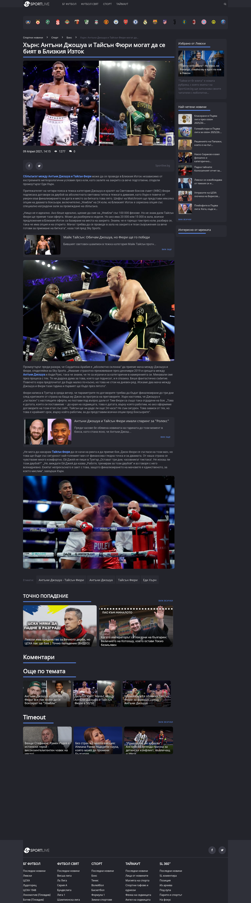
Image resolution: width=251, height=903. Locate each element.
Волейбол (97, 885)
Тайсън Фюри (61, 452)
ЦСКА (26, 880)
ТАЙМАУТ (132, 864)
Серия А (62, 885)
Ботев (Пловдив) (33, 899)
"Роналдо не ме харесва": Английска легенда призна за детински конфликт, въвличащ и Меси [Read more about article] (148, 748)
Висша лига (64, 875)
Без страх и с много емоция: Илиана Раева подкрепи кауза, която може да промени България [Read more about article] (97, 748)
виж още (167, 249)
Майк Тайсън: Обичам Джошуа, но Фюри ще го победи (106, 237)
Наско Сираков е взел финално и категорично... (207, 158)
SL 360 (165, 863)
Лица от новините (136, 875)
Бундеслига (64, 890)
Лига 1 (61, 895)
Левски (27, 875)
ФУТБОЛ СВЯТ (68, 864)
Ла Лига (62, 880)
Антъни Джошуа (34, 374)
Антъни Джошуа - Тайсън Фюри (61, 580)
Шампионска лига (68, 899)
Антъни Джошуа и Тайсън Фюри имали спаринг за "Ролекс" (121, 421)
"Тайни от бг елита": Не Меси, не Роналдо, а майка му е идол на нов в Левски (200, 69)
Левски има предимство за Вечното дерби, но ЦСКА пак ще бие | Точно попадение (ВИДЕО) (57, 641)
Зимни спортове (101, 899)
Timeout (34, 717)
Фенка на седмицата (138, 895)
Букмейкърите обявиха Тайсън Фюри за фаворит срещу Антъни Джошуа (146, 699)
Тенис (95, 880)
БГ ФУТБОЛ (69, 4)
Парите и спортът (171, 895)
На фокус (165, 899)
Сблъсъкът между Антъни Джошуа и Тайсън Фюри (57, 176)
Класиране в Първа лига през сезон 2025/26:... (205, 119)
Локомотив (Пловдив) (37, 895)
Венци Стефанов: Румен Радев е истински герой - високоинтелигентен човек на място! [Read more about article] (47, 748)
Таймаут (122, 4)
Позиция (165, 880)
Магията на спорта (137, 880)
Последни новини (34, 871)
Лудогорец (29, 885)
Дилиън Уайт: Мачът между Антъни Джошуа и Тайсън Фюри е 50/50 (94, 699)
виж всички (184, 219)
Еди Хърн (149, 580)
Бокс (94, 875)
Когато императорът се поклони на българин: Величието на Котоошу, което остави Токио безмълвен (134, 641)
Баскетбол (97, 890)
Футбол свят (89, 4)
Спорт (107, 4)
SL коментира (168, 875)
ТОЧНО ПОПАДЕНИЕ (45, 596)
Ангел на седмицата (137, 899)
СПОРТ (96, 864)
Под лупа (165, 890)
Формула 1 (98, 895)
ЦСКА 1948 (29, 890)
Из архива (166, 885)
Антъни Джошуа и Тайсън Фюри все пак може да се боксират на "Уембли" (43, 699)
